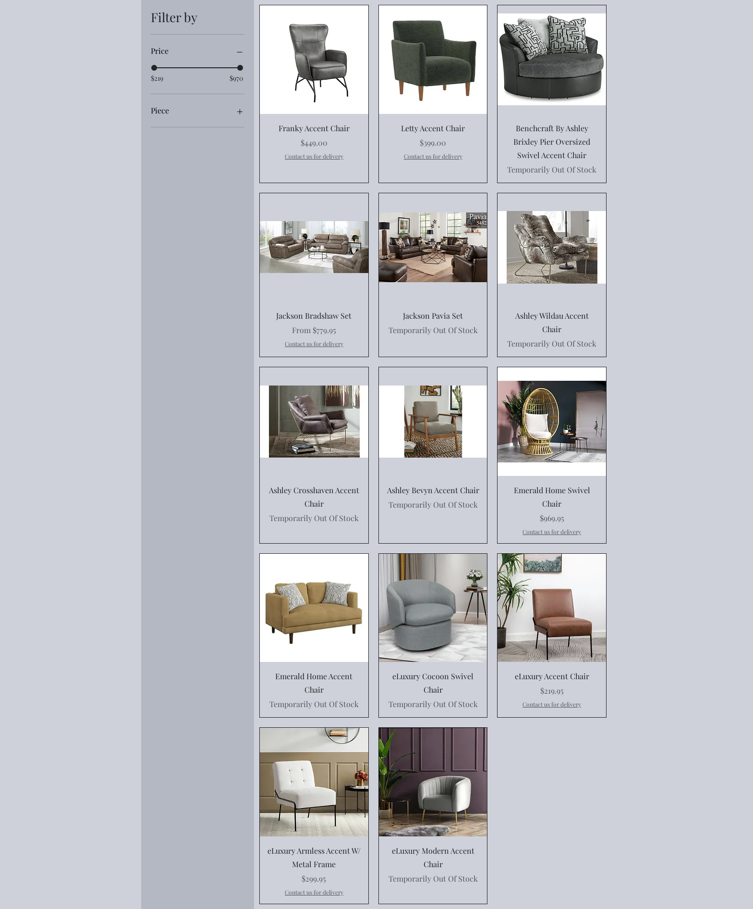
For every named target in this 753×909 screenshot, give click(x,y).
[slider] (154, 68)
